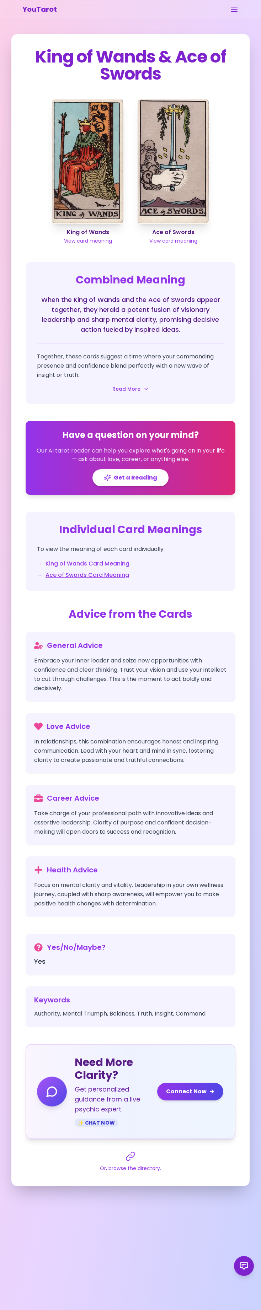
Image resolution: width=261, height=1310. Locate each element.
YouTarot (39, 9)
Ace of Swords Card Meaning (87, 575)
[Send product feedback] (244, 1266)
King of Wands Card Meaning (87, 563)
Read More (130, 389)
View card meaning (88, 240)
